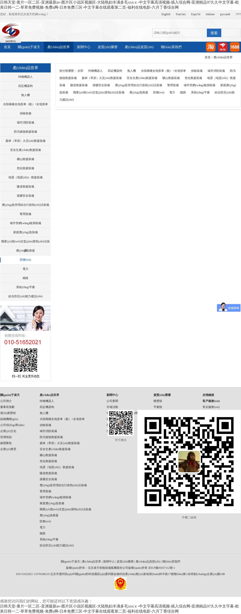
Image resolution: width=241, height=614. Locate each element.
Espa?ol (195, 14)
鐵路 (25, 278)
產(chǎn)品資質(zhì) (139, 47)
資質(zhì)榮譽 (107, 47)
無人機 (25, 95)
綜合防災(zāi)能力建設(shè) (25, 296)
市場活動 (112, 407)
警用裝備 (25, 214)
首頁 (7, 47)
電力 (25, 269)
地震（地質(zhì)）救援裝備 (25, 177)
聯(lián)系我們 (171, 47)
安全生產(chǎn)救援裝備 (25, 150)
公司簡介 (6, 401)
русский (225, 14)
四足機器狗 (25, 86)
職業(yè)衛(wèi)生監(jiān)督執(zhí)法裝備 (25, 243)
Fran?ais (181, 14)
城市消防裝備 (25, 122)
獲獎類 (157, 401)
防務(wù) (25, 259)
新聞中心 (83, 47)
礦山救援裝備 (25, 159)
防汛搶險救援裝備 (25, 131)
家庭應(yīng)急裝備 (25, 232)
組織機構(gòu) (9, 419)
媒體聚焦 (6, 443)
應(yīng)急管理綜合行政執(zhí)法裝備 (25, 205)
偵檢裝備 (25, 113)
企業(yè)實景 (8, 449)
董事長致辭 (7, 407)
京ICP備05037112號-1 (161, 567)
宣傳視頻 (6, 437)
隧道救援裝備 (25, 186)
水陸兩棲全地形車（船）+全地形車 (25, 104)
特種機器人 (25, 76)
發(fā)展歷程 (8, 413)
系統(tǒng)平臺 (25, 287)
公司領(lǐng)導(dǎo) (12, 425)
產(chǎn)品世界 (58, 47)
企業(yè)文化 (8, 431)
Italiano (210, 14)
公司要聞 (112, 401)
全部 (80, 70)
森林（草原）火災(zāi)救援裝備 (25, 140)
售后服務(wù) (211, 407)
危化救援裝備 (25, 168)
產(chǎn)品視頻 (45, 58)
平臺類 (157, 407)
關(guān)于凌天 (29, 47)
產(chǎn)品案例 (15, 58)
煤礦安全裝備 (25, 195)
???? (238, 14)
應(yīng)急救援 (25, 250)
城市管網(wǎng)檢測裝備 (25, 223)
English (166, 14)
